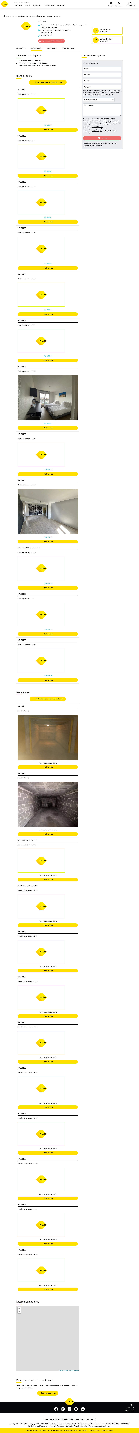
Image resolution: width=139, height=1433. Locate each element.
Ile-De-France (33, 1426)
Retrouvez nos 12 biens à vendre (49, 82)
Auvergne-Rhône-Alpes (18, 1424)
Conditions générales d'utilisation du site (62, 1430)
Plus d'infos (98, 145)
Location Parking (23, 711)
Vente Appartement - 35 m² (27, 371)
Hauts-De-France (122, 1424)
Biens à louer (52, 48)
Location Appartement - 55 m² (27, 1118)
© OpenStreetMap (74, 1370)
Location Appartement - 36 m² (27, 890)
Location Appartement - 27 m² (27, 981)
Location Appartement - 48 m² (27, 1254)
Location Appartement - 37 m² (27, 845)
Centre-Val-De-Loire (66, 1424)
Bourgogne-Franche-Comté (39, 1424)
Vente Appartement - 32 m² (27, 325)
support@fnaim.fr (97, 127)
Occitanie (69, 1426)
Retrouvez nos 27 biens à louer (49, 699)
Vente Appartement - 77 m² (27, 598)
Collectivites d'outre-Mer (84, 1424)
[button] (18, 5)
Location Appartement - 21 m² (27, 936)
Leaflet (61, 1370)
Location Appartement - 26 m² (27, 1072)
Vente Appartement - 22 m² (27, 233)
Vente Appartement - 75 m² (27, 485)
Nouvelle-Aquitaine (57, 1426)
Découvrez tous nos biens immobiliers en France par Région (69, 1419)
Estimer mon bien (48, 1393)
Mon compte (119, 6)
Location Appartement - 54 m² (27, 1163)
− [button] (19, 1311)
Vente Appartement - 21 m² (27, 94)
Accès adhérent (107, 1430)
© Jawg (66, 1370)
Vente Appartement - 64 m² (27, 645)
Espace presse (94, 1430)
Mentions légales (32, 1430)
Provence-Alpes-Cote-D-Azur (100, 1426)
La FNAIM (83, 1430)
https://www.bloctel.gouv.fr (105, 94)
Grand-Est (110, 1424)
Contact (43, 1430)
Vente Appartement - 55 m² (27, 439)
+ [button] (19, 1308)
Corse (97, 1424)
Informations (21, 48)
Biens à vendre (36, 48)
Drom (103, 1424)
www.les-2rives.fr (46, 35)
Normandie (44, 1426)
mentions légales (97, 131)
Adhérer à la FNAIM (131, 4)
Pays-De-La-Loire (80, 1426)
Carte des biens (68, 48)
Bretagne (54, 1424)
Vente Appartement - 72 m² (27, 552)
